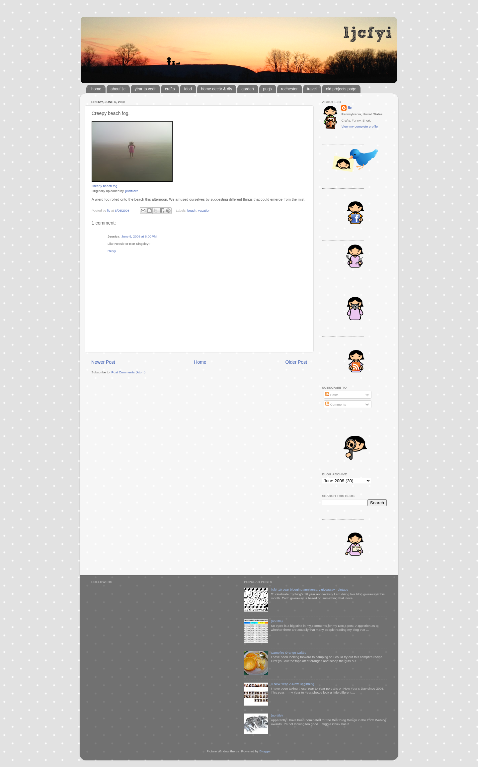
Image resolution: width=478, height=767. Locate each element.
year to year (145, 89)
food (188, 89)
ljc (350, 107)
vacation (204, 210)
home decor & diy (216, 89)
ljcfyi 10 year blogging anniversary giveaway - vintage (309, 589)
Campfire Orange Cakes (288, 652)
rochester (289, 89)
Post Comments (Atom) (128, 372)
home (96, 89)
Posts (331, 395)
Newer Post (103, 362)
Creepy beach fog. (105, 186)
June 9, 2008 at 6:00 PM (139, 236)
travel (312, 89)
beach (191, 210)
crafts (170, 89)
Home (200, 362)
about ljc (118, 89)
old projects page (341, 89)
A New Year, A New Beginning (292, 684)
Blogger (265, 751)
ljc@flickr (131, 191)
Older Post (296, 362)
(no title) (277, 621)
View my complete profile (359, 126)
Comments (335, 404)
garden (247, 89)
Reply (112, 251)
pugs (267, 89)
